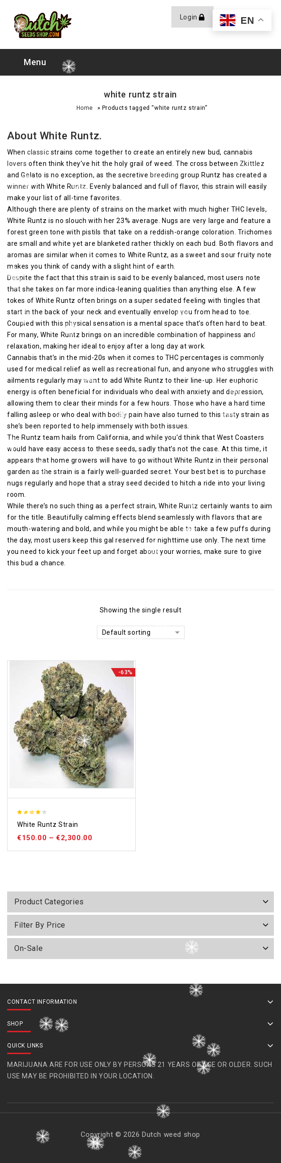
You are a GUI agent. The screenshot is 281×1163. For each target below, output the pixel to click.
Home (84, 108)
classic (38, 152)
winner (18, 186)
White (54, 136)
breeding (164, 175)
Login (189, 17)
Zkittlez (252, 163)
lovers (17, 163)
